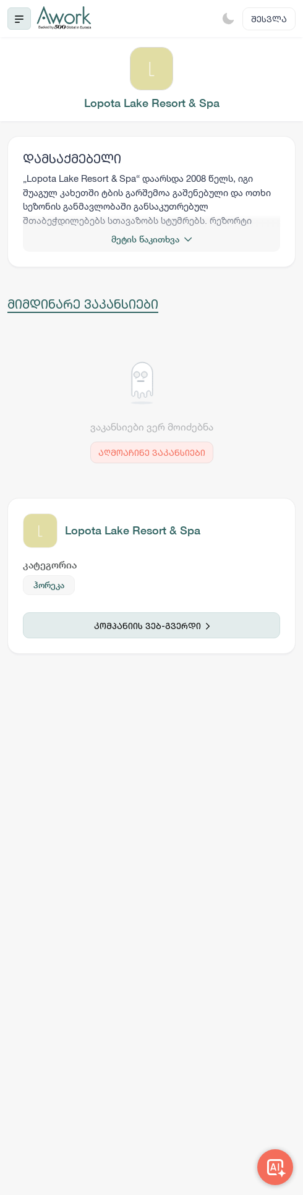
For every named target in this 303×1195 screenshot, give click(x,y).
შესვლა (269, 19)
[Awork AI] (275, 1167)
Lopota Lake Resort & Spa (132, 530)
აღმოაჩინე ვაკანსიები (151, 452)
